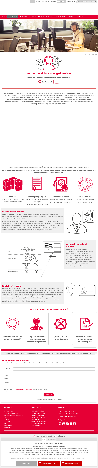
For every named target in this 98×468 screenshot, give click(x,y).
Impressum (45, 1)
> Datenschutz (8, 411)
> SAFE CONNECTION (37, 415)
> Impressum (7, 426)
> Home (5, 424)
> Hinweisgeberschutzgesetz (13, 415)
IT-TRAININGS (78, 17)
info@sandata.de (70, 416)
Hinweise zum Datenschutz (22, 389)
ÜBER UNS (49, 17)
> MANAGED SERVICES (38, 424)
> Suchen (6, 421)
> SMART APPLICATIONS (38, 421)
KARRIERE (41, 17)
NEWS (55, 17)
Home (38, 1)
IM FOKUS (4, 17)
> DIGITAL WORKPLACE (38, 411)
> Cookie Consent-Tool (11, 413)
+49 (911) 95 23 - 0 (70, 411)
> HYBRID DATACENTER (38, 413)
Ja (6, 392)
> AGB (5, 417)
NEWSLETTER (62, 17)
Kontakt (53, 1)
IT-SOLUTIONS (12, 17)
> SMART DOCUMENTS (38, 417)
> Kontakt (6, 428)
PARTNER (34, 17)
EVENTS (70, 17)
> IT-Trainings (35, 426)
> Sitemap (6, 419)
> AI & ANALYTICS (36, 419)
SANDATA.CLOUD (24, 17)
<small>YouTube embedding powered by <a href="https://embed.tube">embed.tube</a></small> (49, 136)
